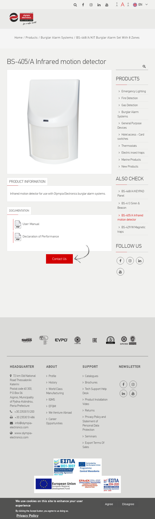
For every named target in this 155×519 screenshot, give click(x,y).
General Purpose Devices (129, 125)
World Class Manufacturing (55, 390)
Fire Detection (129, 98)
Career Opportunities (54, 420)
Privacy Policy (28, 515)
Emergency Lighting (133, 91)
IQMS (52, 399)
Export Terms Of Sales (93, 444)
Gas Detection (129, 105)
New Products (129, 166)
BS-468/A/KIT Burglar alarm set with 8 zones (108, 37)
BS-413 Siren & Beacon (128, 205)
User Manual (31, 224)
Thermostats (129, 146)
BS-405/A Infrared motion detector (130, 217)
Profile (52, 375)
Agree (109, 504)
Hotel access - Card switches (130, 137)
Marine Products (131, 159)
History (53, 381)
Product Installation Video (95, 401)
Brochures (91, 381)
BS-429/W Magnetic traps (131, 229)
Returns (90, 409)
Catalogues (91, 375)
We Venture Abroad (60, 412)
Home (19, 37)
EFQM (52, 405)
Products (32, 37)
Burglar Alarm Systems (57, 37)
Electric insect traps (133, 152)
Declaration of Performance (41, 236)
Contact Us (59, 259)
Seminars (91, 435)
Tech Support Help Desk (95, 390)
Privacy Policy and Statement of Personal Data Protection (94, 422)
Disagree (128, 504)
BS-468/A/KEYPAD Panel (130, 193)
